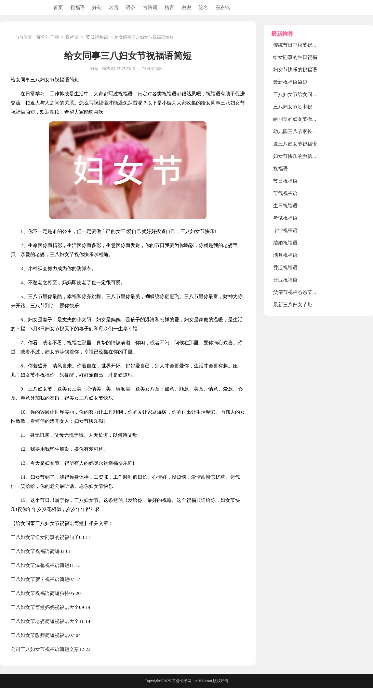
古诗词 (150, 7)
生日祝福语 (285, 205)
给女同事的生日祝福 (295, 57)
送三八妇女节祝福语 (295, 143)
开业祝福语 (285, 279)
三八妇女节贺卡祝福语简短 (40, 579)
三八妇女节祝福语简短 (35, 551)
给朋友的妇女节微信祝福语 (302, 119)
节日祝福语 (97, 37)
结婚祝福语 (285, 242)
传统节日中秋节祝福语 (297, 45)
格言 (169, 7)
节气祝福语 (285, 193)
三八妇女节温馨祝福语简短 (40, 565)
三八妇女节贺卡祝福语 (297, 106)
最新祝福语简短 (290, 82)
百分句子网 (47, 37)
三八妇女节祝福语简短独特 (40, 593)
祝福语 (77, 7)
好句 (97, 7)
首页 (58, 7)
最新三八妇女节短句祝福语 (302, 304)
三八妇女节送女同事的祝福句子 (45, 537)
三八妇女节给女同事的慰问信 (305, 94)
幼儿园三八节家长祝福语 (300, 131)
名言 (114, 7)
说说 (186, 7)
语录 (131, 7)
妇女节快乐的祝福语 (295, 69)
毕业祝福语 (285, 230)
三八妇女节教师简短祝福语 (40, 635)
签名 (203, 7)
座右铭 (222, 7)
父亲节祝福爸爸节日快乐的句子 (307, 292)
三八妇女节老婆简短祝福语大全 (45, 621)
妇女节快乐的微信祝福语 (300, 156)
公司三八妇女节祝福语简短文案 (45, 649)
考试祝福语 (285, 218)
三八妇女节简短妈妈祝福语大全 (45, 607)
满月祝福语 (285, 255)
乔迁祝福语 (285, 267)
